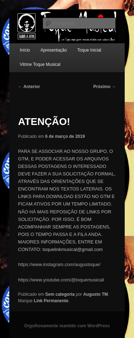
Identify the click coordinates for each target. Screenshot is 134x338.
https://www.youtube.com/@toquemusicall (61, 280)
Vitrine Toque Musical (40, 64)
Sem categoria (60, 294)
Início (25, 50)
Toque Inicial (89, 50)
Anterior (29, 86)
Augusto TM (95, 294)
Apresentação (53, 50)
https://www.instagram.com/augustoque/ (59, 264)
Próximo (104, 86)
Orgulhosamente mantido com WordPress (67, 325)
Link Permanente (51, 300)
